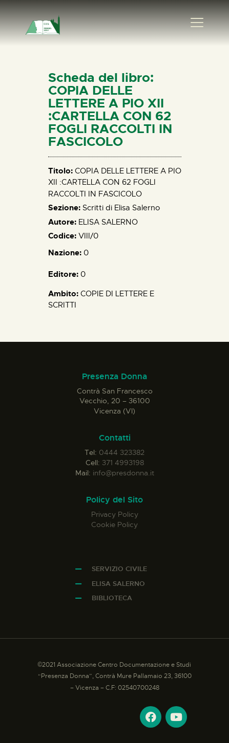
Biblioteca (112, 598)
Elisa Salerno (118, 583)
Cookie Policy (114, 524)
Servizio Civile (119, 568)
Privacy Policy (114, 514)
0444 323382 (121, 452)
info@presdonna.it (123, 472)
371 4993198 (123, 462)
